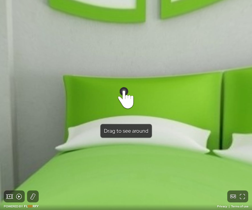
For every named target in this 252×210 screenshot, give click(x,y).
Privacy (222, 206)
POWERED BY (21, 206)
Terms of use (240, 206)
